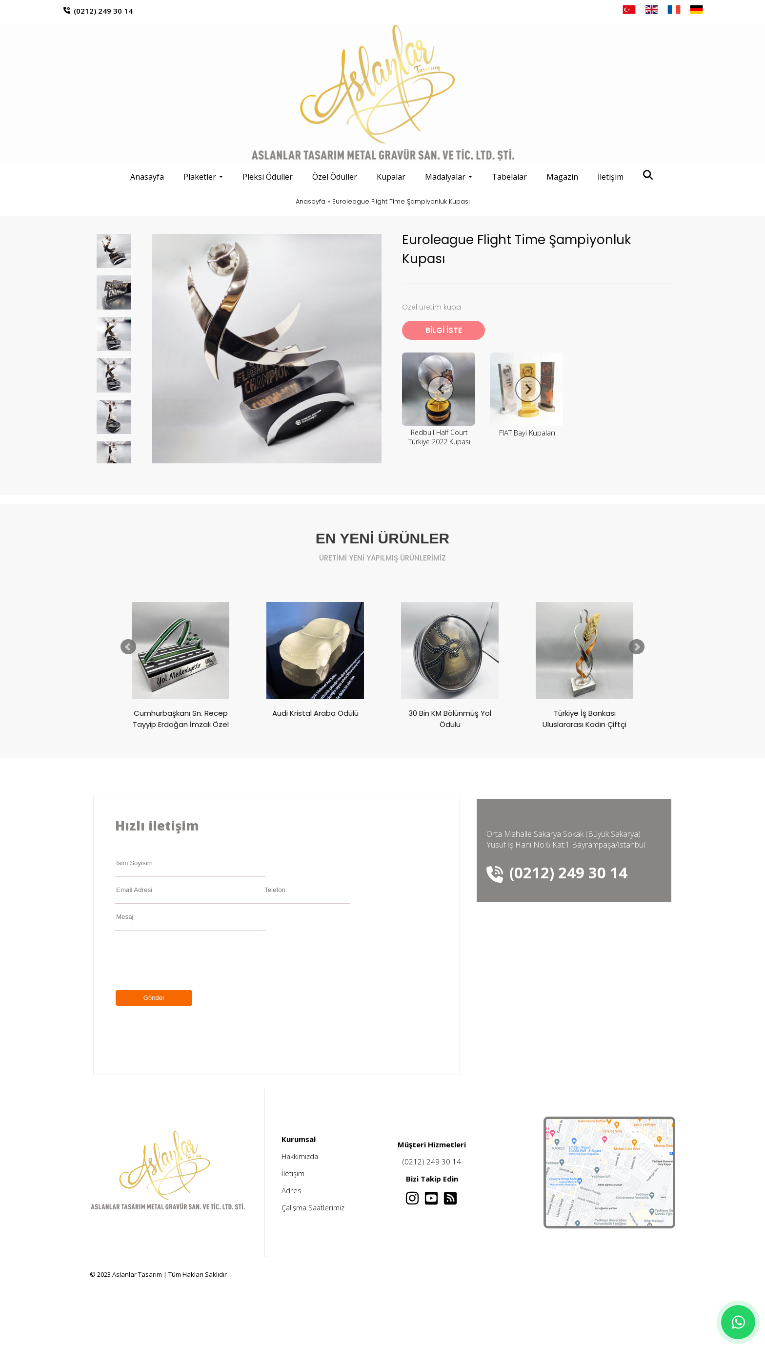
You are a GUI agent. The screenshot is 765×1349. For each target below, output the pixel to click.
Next (636, 647)
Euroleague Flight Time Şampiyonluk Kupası (401, 201)
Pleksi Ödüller (267, 176)
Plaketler (203, 176)
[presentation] (189, 960)
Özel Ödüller (334, 176)
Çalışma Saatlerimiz (313, 1207)
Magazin (562, 176)
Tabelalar (509, 176)
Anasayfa (147, 176)
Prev (128, 647)
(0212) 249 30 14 (103, 11)
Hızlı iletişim (157, 825)
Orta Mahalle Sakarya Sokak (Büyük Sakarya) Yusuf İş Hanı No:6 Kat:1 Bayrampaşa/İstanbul (565, 839)
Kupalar (391, 176)
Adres (292, 1190)
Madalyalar (448, 176)
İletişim (611, 176)
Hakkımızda (300, 1156)
